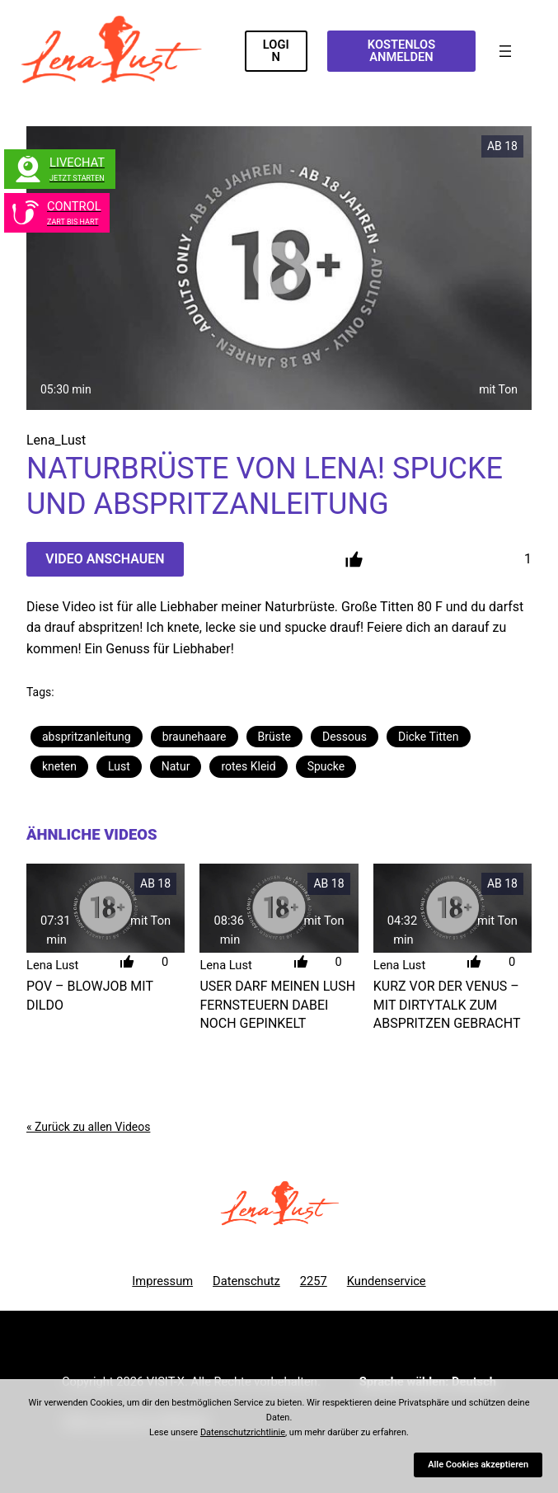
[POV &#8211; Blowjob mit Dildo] (105, 908)
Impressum (162, 1281)
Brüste (274, 736)
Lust (119, 766)
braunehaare (194, 736)
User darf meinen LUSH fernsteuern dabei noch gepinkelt (277, 1004)
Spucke (326, 766)
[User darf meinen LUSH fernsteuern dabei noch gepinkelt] (278, 908)
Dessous (344, 736)
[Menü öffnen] (505, 51)
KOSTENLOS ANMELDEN (401, 50)
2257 (313, 1281)
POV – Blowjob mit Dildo (89, 995)
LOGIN (276, 50)
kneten (59, 766)
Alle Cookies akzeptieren (478, 1464)
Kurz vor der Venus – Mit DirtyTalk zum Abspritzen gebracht (447, 1004)
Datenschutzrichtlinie (242, 1432)
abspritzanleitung (86, 736)
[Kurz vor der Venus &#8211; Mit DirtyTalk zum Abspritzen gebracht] (452, 908)
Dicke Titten (428, 736)
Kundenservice (386, 1281)
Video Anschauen (104, 559)
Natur (176, 766)
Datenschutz (246, 1281)
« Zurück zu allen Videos (88, 1126)
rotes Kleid (248, 766)
